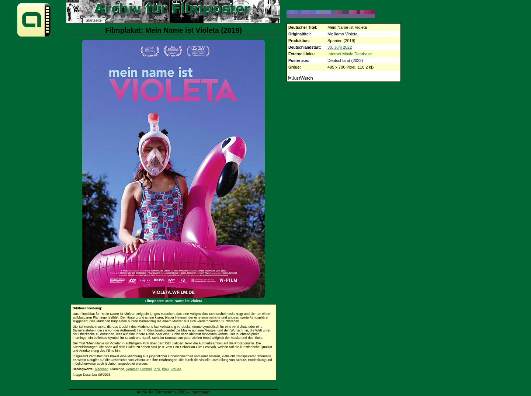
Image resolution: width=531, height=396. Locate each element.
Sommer (132, 369)
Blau (165, 369)
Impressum (200, 392)
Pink (156, 369)
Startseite (94, 20)
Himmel (146, 369)
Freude (175, 369)
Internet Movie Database (349, 54)
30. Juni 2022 (339, 47)
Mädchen (101, 369)
